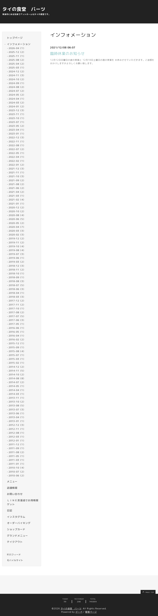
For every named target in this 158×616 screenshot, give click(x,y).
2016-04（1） (17, 335)
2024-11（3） (17, 75)
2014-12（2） (17, 366)
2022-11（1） (17, 141)
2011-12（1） (17, 444)
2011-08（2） (17, 452)
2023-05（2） (17, 125)
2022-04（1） (17, 156)
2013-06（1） (17, 413)
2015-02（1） (17, 362)
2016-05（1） (17, 331)
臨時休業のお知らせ (67, 53)
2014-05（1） (17, 386)
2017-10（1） (17, 308)
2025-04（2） (17, 63)
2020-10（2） (17, 211)
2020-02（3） (17, 234)
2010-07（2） (17, 471)
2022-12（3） (17, 137)
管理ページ (91, 611)
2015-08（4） (17, 351)
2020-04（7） (17, 226)
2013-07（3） (17, 409)
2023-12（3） (17, 110)
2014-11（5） (17, 370)
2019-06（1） (17, 257)
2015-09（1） (17, 347)
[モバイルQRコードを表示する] (23, 560)
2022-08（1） (17, 145)
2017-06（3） (17, 320)
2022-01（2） (17, 164)
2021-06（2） (17, 188)
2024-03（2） (17, 102)
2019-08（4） (17, 250)
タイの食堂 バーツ (23, 9)
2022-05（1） (17, 153)
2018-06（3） (17, 289)
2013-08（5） (17, 405)
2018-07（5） (17, 285)
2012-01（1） (17, 440)
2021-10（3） (17, 176)
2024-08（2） (17, 87)
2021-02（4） (17, 199)
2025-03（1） (17, 67)
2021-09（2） (17, 180)
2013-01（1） (17, 421)
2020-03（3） (17, 230)
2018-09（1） (17, 277)
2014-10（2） (17, 374)
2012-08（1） (17, 432)
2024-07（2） (17, 90)
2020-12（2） (17, 207)
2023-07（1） (17, 122)
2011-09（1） (17, 448)
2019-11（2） (17, 242)
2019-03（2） (17, 261)
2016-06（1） (17, 328)
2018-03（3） (17, 296)
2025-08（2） (17, 59)
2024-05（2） (17, 94)
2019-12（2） (17, 238)
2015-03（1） (17, 359)
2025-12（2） (17, 52)
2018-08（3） (17, 281)
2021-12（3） (17, 168)
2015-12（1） (17, 343)
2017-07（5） (17, 316)
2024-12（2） (17, 71)
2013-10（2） (17, 401)
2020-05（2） (17, 223)
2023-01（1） (17, 133)
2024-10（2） (17, 79)
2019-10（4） (17, 246)
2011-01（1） (17, 463)
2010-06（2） (17, 475)
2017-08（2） (17, 312)
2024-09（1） (17, 83)
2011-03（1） (17, 460)
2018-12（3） (17, 265)
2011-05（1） (17, 456)
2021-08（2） (17, 184)
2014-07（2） (17, 382)
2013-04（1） (17, 417)
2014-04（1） (17, 390)
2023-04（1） (17, 129)
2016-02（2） (17, 339)
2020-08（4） (17, 215)
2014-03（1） (17, 394)
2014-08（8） (17, 378)
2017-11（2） (17, 304)
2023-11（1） (17, 114)
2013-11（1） (17, 397)
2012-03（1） (17, 436)
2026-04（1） (17, 48)
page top (148, 591)
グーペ (78, 611)
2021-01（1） (17, 203)
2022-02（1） (17, 160)
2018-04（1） (17, 292)
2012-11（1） (17, 429)
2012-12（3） (17, 425)
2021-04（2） (17, 191)
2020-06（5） (17, 219)
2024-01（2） (17, 106)
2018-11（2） (17, 269)
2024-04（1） (17, 98)
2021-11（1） (17, 172)
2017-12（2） (17, 300)
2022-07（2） (17, 149)
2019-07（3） (17, 254)
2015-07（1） (17, 355)
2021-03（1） (17, 195)
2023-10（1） (17, 118)
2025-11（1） (17, 56)
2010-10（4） (17, 467)
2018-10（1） (17, 273)
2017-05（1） (17, 323)
